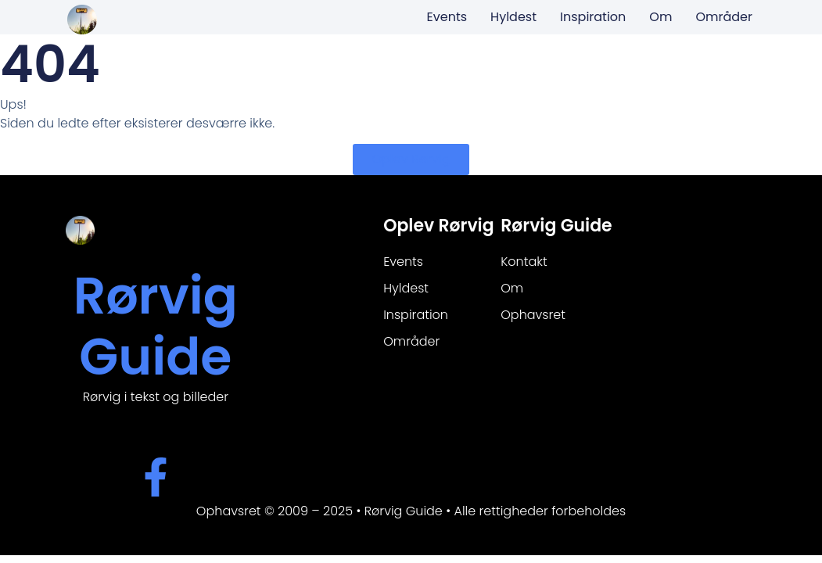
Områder (723, 17)
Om (660, 17)
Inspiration (593, 17)
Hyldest (513, 17)
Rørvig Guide (156, 326)
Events (447, 17)
